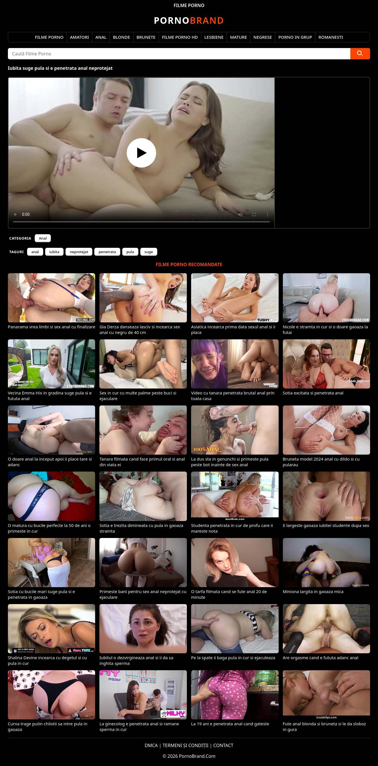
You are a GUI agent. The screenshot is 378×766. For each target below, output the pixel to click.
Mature (238, 37)
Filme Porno (49, 37)
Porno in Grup (295, 37)
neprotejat (79, 251)
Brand (189, 20)
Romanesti (330, 37)
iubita (54, 251)
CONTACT (223, 745)
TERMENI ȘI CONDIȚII (186, 745)
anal (35, 251)
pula (130, 251)
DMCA (151, 745)
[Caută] (360, 53)
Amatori (79, 37)
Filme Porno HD (180, 37)
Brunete (146, 37)
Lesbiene (214, 37)
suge (149, 251)
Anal (100, 37)
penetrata (107, 251)
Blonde (121, 37)
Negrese (263, 37)
